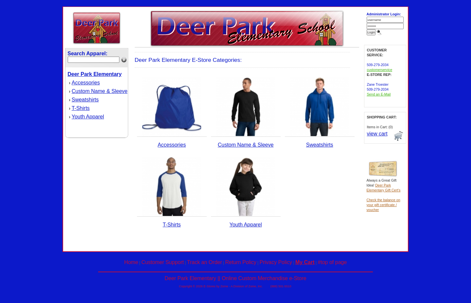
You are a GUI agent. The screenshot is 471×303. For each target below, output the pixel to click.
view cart (377, 133)
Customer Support (162, 262)
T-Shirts (81, 108)
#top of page (332, 262)
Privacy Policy (276, 262)
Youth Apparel (88, 116)
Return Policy (240, 262)
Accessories (86, 82)
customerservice (379, 70)
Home (131, 262)
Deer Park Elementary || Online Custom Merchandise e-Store (235, 278)
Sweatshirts (85, 99)
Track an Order (204, 262)
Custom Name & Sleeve (100, 91)
